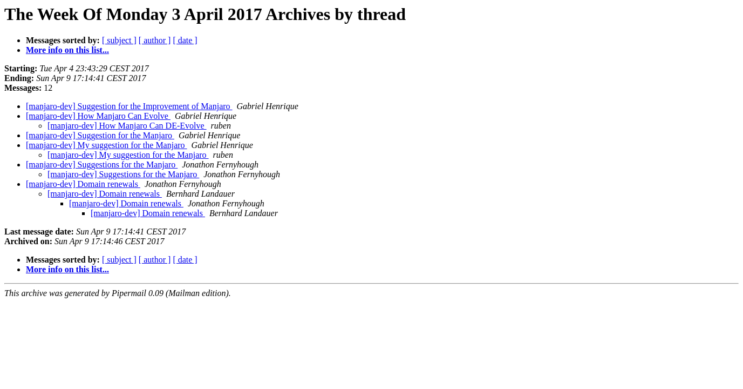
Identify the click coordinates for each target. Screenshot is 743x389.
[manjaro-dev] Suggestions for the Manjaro (102, 164)
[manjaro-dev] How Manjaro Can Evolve (98, 115)
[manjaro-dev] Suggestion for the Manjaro (100, 135)
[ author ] (155, 40)
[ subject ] (119, 40)
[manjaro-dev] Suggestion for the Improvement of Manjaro (129, 106)
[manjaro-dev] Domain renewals (83, 184)
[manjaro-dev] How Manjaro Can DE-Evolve (127, 125)
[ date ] (185, 40)
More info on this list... (67, 50)
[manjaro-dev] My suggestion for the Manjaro (106, 145)
